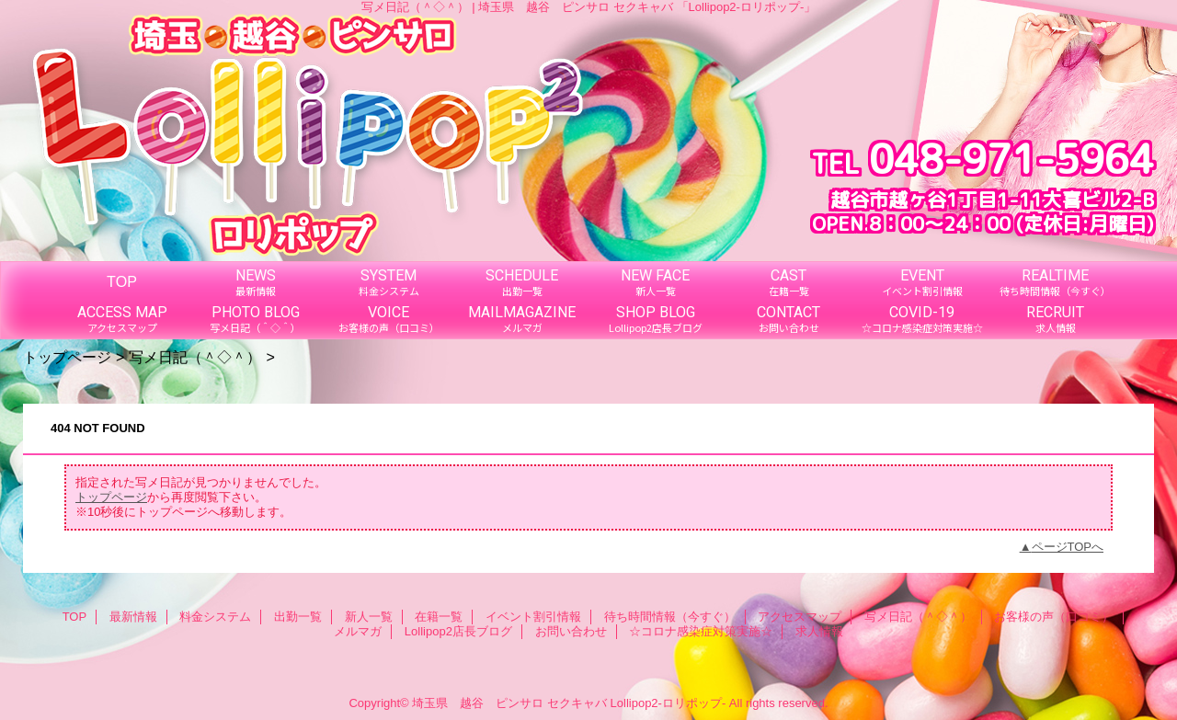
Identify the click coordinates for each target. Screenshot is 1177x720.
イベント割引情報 (533, 616)
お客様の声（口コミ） (1054, 616)
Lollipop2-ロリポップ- (668, 703)
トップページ (67, 357)
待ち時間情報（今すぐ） (670, 616)
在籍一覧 (439, 616)
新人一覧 (369, 616)
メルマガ (358, 631)
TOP (122, 281)
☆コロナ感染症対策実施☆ (700, 631)
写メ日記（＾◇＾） (195, 357)
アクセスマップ (799, 616)
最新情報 (133, 616)
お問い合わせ (571, 631)
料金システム (215, 616)
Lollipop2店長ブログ (458, 631)
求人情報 (819, 631)
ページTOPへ (1068, 547)
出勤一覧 (298, 616)
